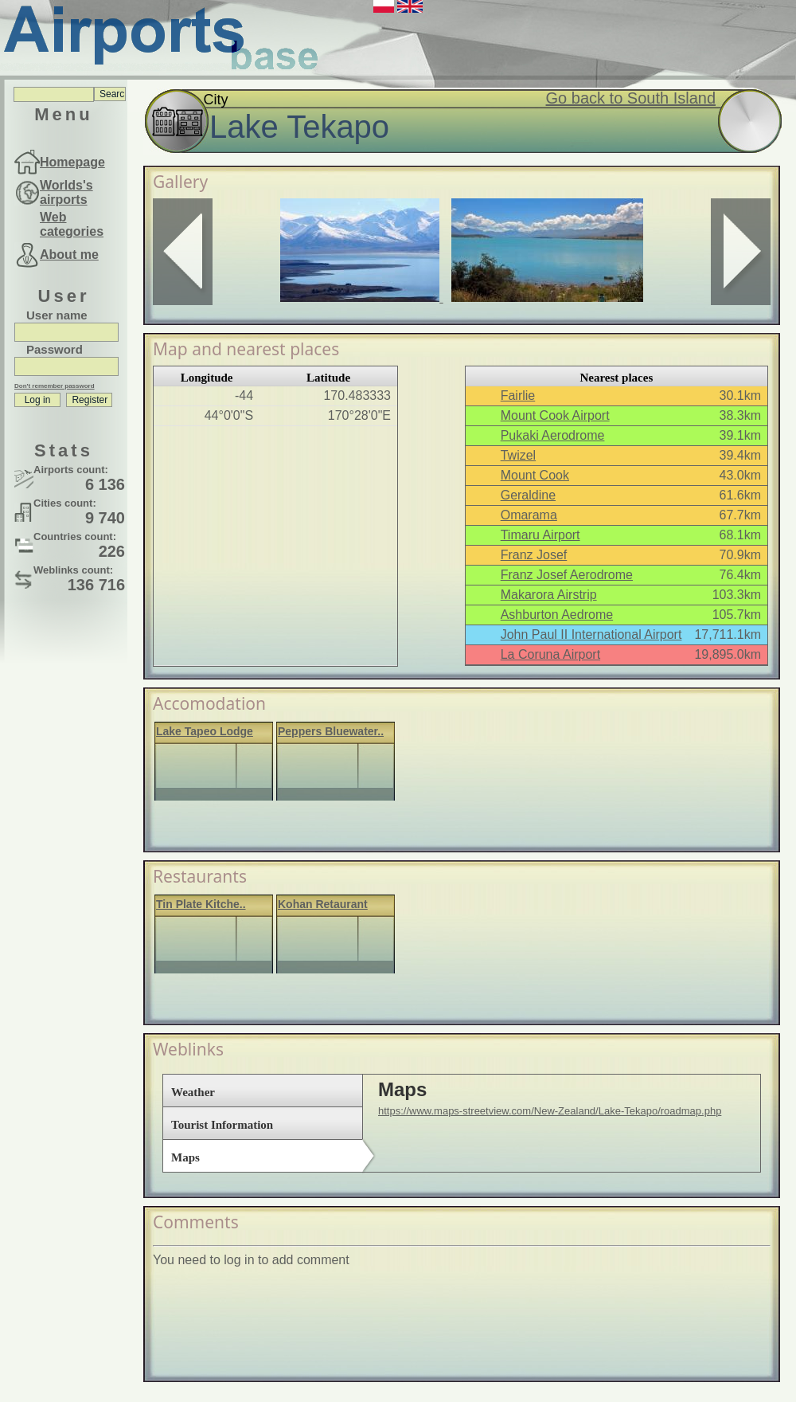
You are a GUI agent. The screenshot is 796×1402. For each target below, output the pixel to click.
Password (54, 349)
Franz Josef (534, 555)
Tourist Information (222, 1124)
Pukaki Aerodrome (553, 435)
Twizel (518, 455)
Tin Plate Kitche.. (201, 904)
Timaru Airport (540, 535)
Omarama (529, 515)
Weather (193, 1092)
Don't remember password (54, 386)
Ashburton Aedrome (557, 614)
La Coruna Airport (550, 654)
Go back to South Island (631, 98)
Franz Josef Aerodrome (567, 575)
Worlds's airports (66, 192)
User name (57, 315)
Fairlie (518, 395)
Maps (185, 1157)
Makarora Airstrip (549, 594)
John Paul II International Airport (591, 634)
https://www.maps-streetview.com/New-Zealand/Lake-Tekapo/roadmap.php (549, 1111)
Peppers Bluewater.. (331, 731)
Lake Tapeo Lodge (204, 731)
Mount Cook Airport (555, 415)
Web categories (71, 224)
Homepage (72, 162)
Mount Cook (535, 475)
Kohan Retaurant (323, 904)
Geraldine (528, 495)
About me (69, 254)
